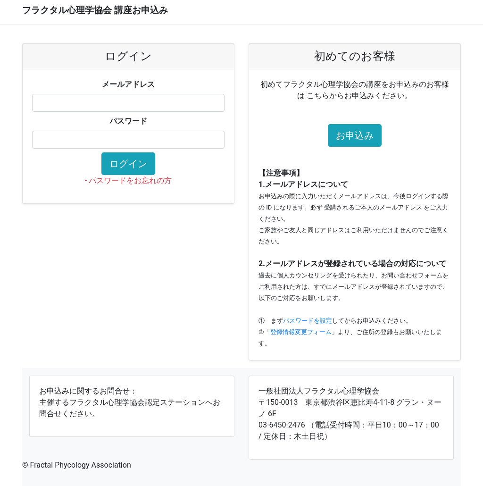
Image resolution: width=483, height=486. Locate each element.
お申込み (355, 135)
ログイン (128, 163)
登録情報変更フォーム (301, 331)
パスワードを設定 (307, 320)
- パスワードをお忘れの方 (128, 180)
